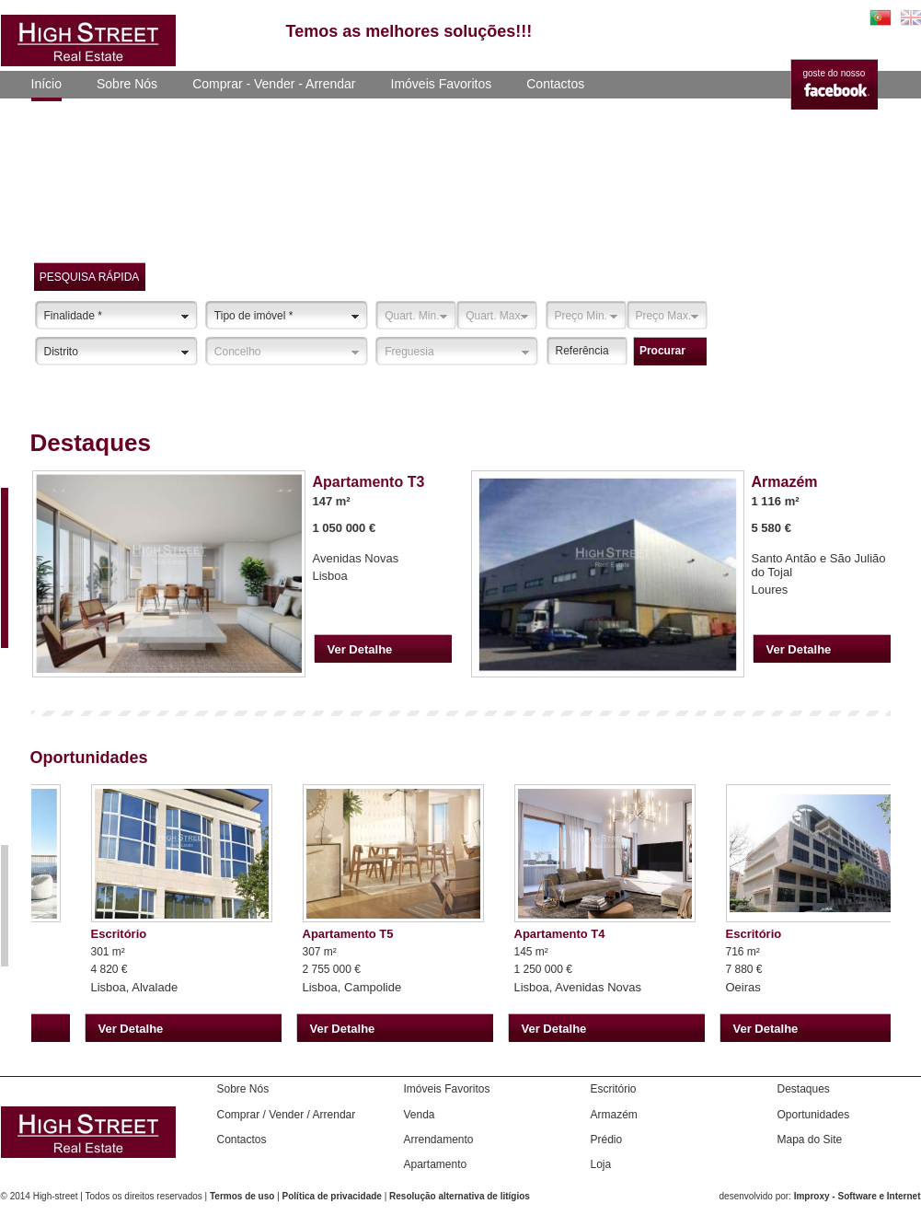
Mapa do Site (810, 1139)
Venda (419, 1114)
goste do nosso (834, 73)
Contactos (555, 83)
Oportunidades (813, 1114)
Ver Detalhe (360, 649)
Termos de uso (242, 1196)
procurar (662, 350)
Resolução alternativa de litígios (459, 1196)
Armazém (614, 1114)
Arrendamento (439, 1139)
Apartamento (435, 1164)
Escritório (614, 1088)
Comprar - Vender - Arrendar (273, 83)
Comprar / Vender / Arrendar (286, 1114)
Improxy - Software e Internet (857, 1196)
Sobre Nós (127, 83)
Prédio (607, 1139)
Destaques (803, 1088)
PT (880, 17)
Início (46, 83)
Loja (601, 1164)
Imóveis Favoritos (441, 83)
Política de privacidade (332, 1196)
